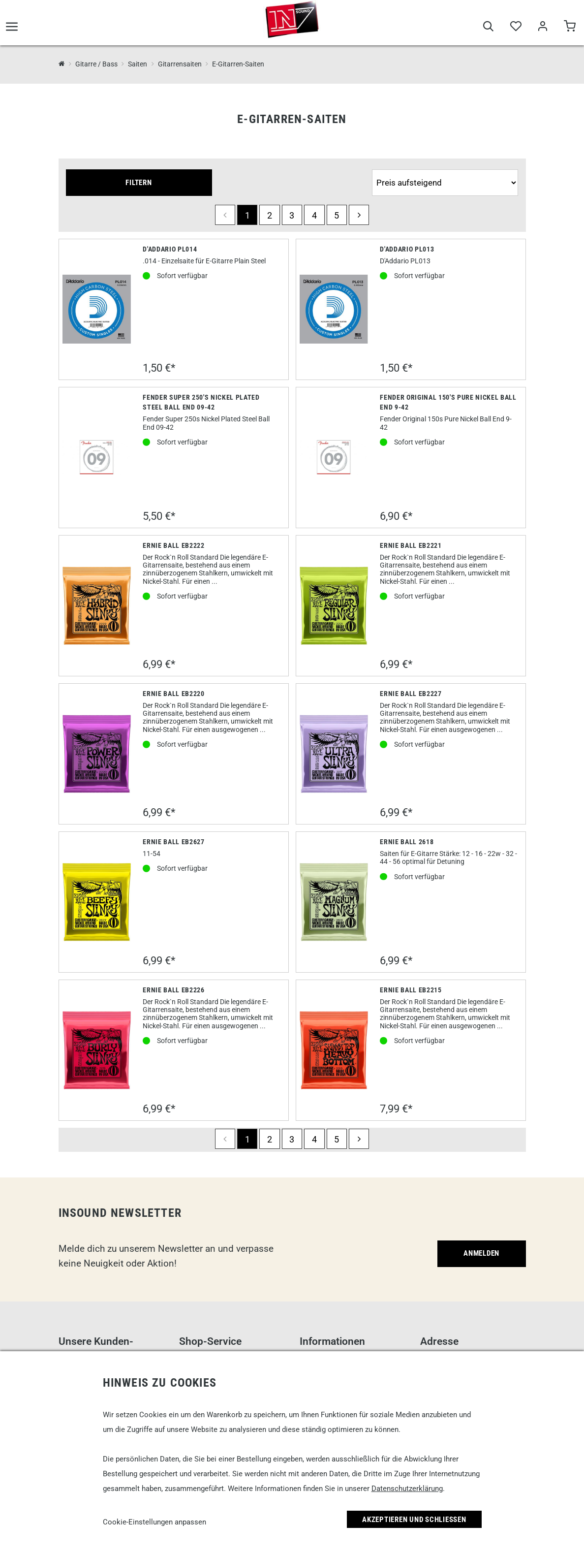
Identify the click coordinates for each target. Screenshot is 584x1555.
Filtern (138, 182)
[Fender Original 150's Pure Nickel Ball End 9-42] (334, 457)
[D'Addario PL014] (97, 309)
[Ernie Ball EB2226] (97, 1050)
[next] (359, 215)
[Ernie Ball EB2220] (97, 754)
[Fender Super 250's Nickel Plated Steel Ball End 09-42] (97, 457)
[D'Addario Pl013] (334, 309)
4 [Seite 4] (314, 215)
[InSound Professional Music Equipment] (62, 64)
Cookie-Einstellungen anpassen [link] (154, 1522)
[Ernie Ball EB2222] (97, 606)
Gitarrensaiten (180, 64)
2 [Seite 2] (269, 215)
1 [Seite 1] (247, 215)
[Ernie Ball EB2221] (334, 606)
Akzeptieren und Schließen (414, 1519)
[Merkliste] (515, 30)
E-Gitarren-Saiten (238, 64)
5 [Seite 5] (336, 215)
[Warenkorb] (569, 30)
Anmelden (481, 1253)
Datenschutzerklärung (407, 1488)
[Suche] (488, 30)
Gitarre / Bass (96, 64)
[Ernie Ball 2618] (334, 902)
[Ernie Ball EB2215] (334, 1050)
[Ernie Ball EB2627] (97, 902)
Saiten (137, 64)
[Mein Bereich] (542, 30)
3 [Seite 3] (291, 215)
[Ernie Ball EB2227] (334, 754)
